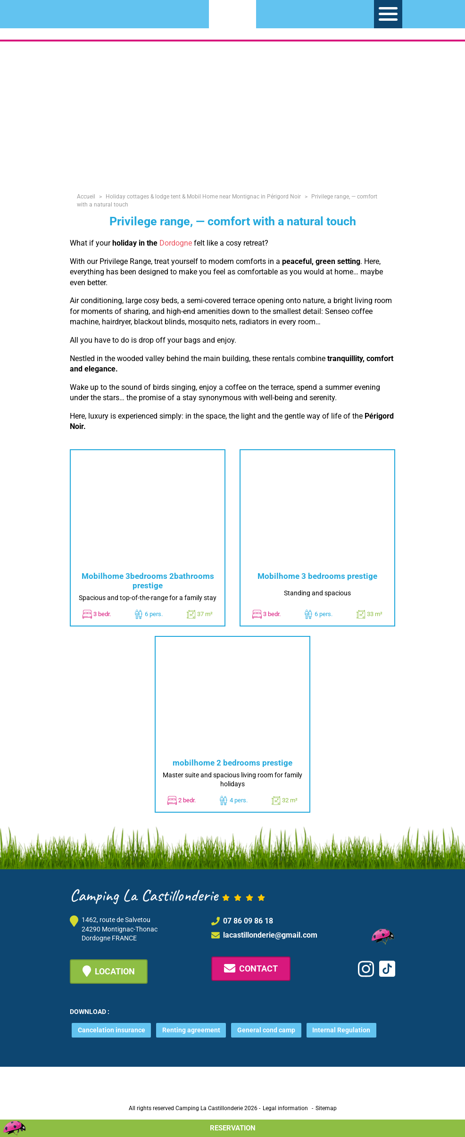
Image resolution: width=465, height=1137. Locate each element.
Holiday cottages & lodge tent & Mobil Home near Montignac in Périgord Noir (203, 196)
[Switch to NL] (81, 12)
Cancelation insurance (111, 1030)
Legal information (285, 1108)
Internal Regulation (341, 1030)
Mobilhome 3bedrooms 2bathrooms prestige (148, 580)
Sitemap (326, 1108)
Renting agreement (191, 1030)
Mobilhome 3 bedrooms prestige (317, 576)
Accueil (86, 196)
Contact (251, 968)
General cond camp (266, 1030)
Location (109, 971)
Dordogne (175, 243)
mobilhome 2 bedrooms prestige (232, 762)
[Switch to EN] (98, 12)
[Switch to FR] (115, 12)
